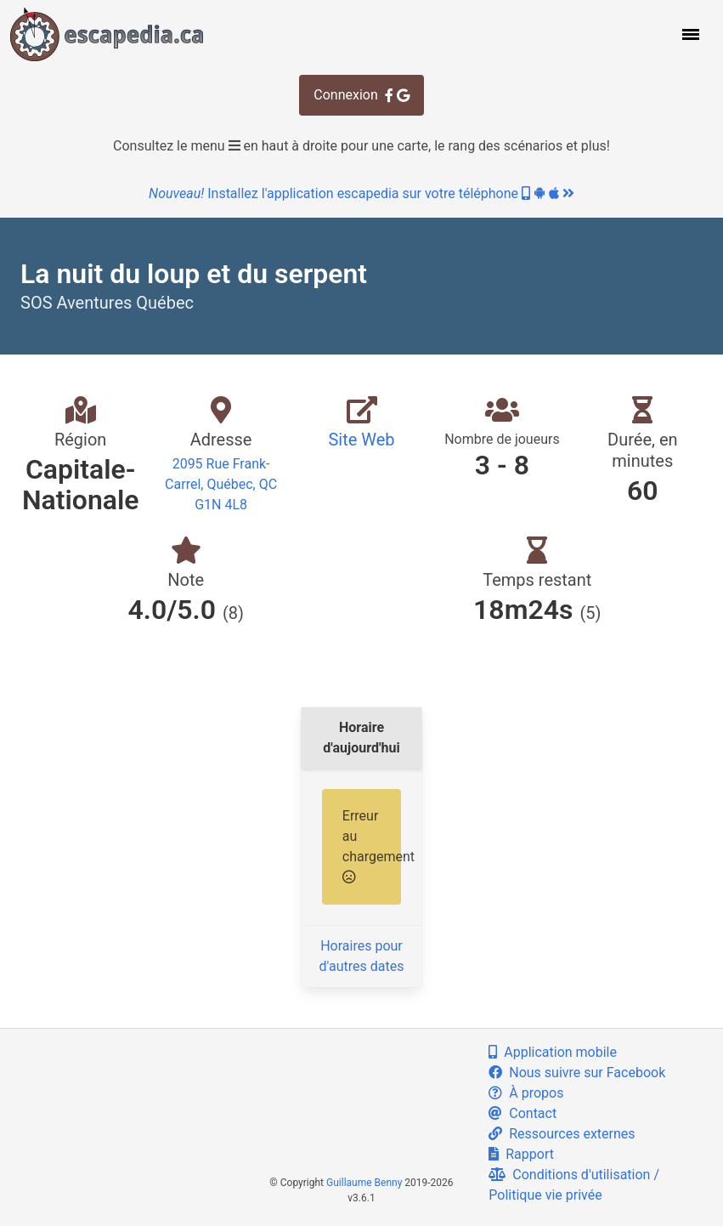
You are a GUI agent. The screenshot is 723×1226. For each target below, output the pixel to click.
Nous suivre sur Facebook (577, 1072)
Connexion (361, 95)
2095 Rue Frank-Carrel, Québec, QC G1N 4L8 (221, 484)
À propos (526, 1093)
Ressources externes (562, 1134)
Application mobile (553, 1052)
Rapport (521, 1154)
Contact (522, 1113)
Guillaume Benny (364, 1183)
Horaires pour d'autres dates (361, 956)
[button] (689, 34)
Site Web (361, 439)
